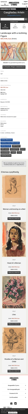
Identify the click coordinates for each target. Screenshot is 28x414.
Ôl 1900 (19, 152)
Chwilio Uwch (14, 21)
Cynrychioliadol (5, 152)
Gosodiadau (4, 412)
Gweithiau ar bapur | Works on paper (10, 142)
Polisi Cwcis (14, 411)
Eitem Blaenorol (15, 26)
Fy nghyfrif (24, 3)
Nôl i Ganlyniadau (5, 26)
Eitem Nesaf (24, 26)
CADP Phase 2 (16, 145)
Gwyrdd (23, 149)
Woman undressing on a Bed (14, 209)
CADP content (4, 149)
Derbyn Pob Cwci (13, 412)
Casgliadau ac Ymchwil (8, 9)
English (25, 1)
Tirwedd (13, 152)
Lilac (14, 314)
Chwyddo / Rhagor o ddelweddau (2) (14, 67)
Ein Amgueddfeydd (5, 5)
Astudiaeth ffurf (15, 149)
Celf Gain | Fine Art (5, 145)
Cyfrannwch (4, 1)
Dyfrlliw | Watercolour (6, 139)
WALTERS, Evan (6, 39)
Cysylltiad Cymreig (6, 155)
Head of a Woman (14, 263)
